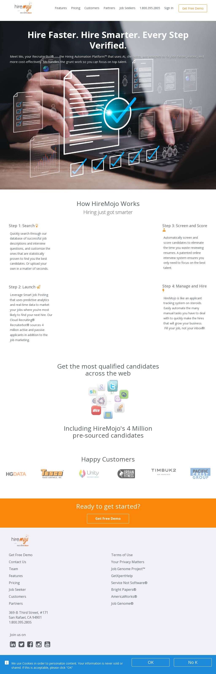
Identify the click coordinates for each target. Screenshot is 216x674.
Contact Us (17, 562)
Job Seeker (17, 589)
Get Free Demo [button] (193, 8)
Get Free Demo (20, 555)
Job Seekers (127, 8)
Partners (109, 8)
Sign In (168, 8)
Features (61, 8)
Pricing (75, 8)
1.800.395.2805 (150, 8)
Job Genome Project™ (128, 568)
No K (192, 662)
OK (151, 662)
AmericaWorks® (124, 596)
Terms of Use (122, 555)
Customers (91, 8)
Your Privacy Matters (127, 562)
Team (13, 568)
